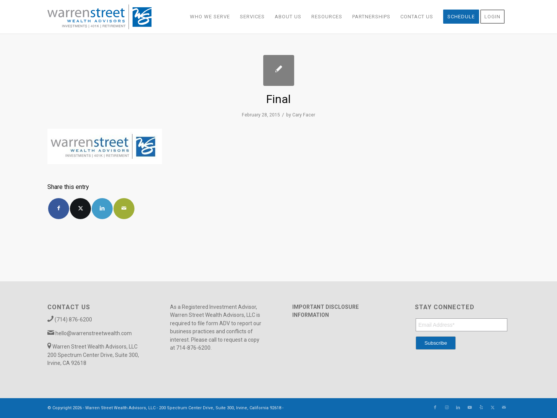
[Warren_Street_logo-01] (99, 17)
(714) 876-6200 (73, 319)
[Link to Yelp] (481, 407)
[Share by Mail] (123, 208)
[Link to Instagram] (446, 407)
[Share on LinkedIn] (102, 208)
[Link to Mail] (504, 407)
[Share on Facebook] (58, 208)
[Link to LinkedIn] (458, 407)
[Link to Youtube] (469, 407)
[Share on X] (80, 208)
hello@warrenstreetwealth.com (93, 333)
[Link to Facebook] (435, 407)
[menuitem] (210, 17)
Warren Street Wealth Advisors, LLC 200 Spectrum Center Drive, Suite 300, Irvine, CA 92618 (93, 355)
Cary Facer (303, 115)
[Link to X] (492, 407)
